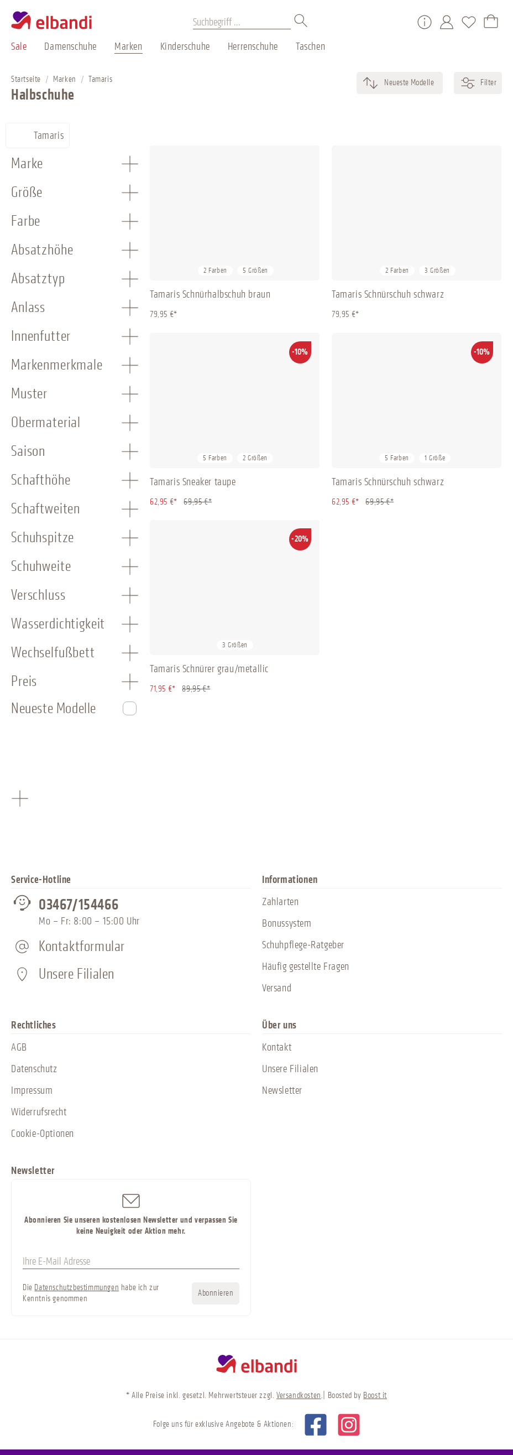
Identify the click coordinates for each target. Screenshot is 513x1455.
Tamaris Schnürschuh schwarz (388, 294)
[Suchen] (301, 22)
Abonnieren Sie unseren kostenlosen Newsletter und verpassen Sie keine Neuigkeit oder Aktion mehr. (131, 1213)
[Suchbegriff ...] (242, 22)
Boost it (375, 1395)
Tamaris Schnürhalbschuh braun (210, 294)
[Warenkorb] (491, 22)
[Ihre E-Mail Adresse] (131, 1262)
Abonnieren (215, 1293)
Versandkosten (298, 1395)
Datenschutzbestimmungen (76, 1287)
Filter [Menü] (477, 83)
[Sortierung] (408, 83)
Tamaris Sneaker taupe (193, 482)
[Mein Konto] (447, 22)
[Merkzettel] (469, 22)
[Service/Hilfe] (424, 22)
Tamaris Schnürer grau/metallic (209, 668)
